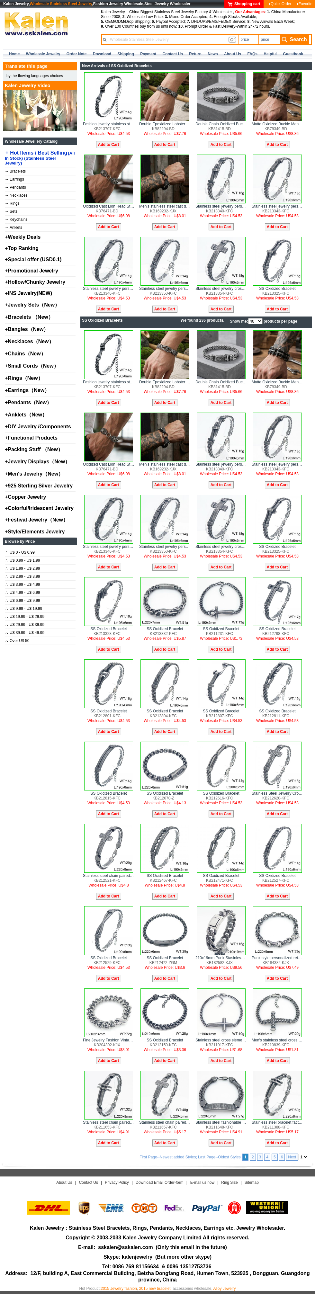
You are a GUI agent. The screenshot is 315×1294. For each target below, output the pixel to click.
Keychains (16, 219)
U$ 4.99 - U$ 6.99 (22, 592)
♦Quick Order (280, 4)
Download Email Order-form (160, 1182)
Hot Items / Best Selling (40, 157)
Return (195, 54)
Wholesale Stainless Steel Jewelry (61, 4)
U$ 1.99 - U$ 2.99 (22, 568)
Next (292, 1157)
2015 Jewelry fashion (119, 1288)
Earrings (14, 179)
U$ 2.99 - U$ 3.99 (22, 576)
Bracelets (15, 171)
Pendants (15, 187)
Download (102, 54)
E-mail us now (202, 1182)
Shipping (125, 54)
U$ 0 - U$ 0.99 (20, 552)
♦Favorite (304, 4)
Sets (11, 211)
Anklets (13, 227)
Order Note (77, 54)
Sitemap (252, 1182)
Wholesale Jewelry (43, 54)
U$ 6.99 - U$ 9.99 (22, 600)
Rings (12, 203)
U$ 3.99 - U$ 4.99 (22, 584)
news (213, 54)
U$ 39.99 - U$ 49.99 (24, 632)
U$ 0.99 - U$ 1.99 (22, 560)
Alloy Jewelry (224, 1288)
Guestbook (293, 54)
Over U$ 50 (17, 640)
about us (232, 54)
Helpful (270, 54)
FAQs (252, 54)
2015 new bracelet (155, 1288)
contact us (173, 54)
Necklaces (16, 195)
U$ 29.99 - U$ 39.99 (24, 624)
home (14, 54)
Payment (148, 54)
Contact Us (88, 1182)
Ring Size (229, 1182)
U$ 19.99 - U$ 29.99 (24, 616)
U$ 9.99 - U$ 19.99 (23, 608)
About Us (64, 1182)
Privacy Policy (117, 1182)
